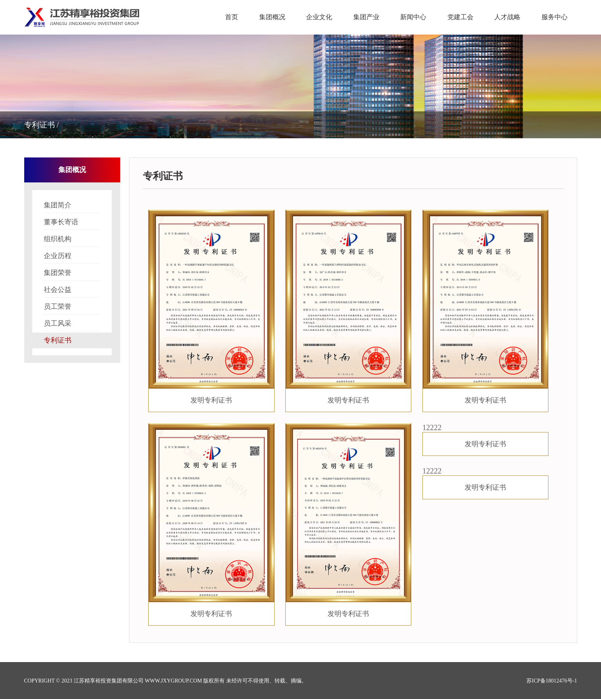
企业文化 (319, 17)
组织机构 (72, 241)
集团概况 (272, 17)
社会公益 (72, 292)
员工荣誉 (72, 309)
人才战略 (507, 17)
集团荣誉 (72, 275)
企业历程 (72, 258)
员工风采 (72, 325)
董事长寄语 (72, 224)
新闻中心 (413, 17)
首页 (231, 17)
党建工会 (460, 17)
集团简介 (72, 207)
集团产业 (366, 17)
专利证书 (72, 342)
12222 (485, 439)
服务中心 (554, 17)
